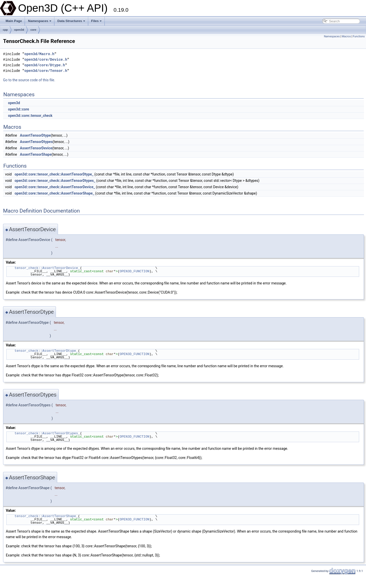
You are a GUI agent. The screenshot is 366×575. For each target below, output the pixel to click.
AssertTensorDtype (35, 135)
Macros (346, 36)
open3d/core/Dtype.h (44, 65)
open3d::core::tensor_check (30, 116)
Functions (359, 36)
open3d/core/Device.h (45, 59)
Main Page (14, 21)
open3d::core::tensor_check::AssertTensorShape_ (54, 193)
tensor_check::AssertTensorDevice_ (47, 268)
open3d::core (18, 109)
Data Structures (71, 21)
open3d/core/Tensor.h (45, 70)
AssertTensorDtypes (36, 142)
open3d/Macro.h (39, 54)
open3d (19, 29)
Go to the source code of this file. (29, 80)
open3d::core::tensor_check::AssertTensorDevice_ (54, 187)
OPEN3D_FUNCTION (134, 271)
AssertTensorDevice (36, 148)
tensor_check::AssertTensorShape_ (46, 516)
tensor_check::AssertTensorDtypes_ (47, 433)
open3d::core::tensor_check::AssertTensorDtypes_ (54, 181)
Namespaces (39, 21)
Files (96, 21)
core (33, 29)
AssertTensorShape (36, 154)
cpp (5, 29)
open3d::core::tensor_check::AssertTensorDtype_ (53, 174)
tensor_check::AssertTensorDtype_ (46, 350)
